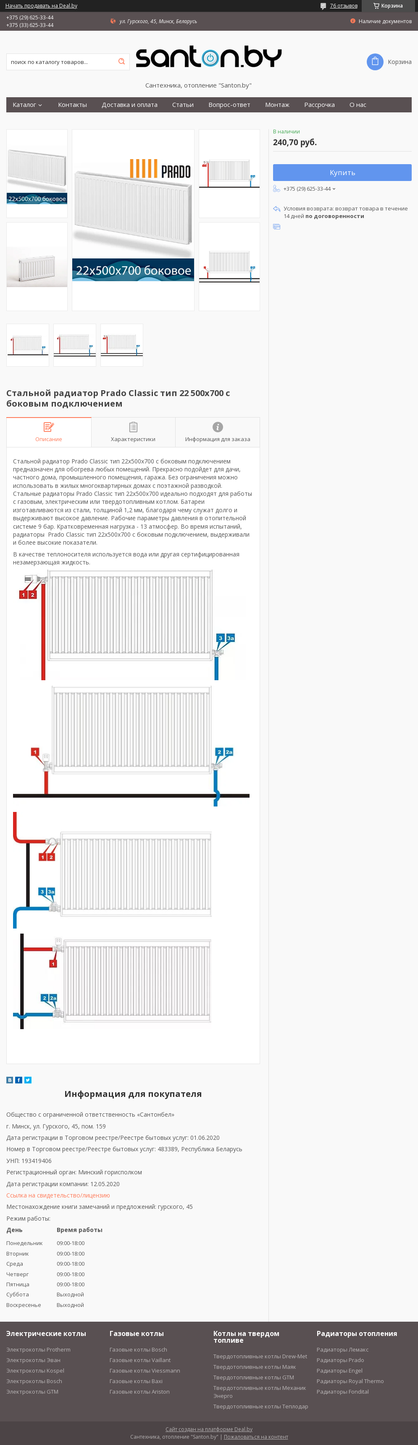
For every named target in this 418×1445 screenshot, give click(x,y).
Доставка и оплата (130, 104)
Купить (342, 172)
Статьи (183, 104)
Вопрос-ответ (229, 104)
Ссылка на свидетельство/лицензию (58, 1195)
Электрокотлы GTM (32, 1391)
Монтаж (277, 104)
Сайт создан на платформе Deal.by (209, 1429)
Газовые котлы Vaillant (140, 1360)
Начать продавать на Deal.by (41, 6)
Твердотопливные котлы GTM (253, 1377)
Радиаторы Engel (340, 1370)
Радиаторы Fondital (343, 1391)
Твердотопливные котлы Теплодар (260, 1406)
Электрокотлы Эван (33, 1360)
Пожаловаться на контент (256, 1436)
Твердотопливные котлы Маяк (254, 1366)
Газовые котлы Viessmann (145, 1370)
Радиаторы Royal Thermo (350, 1381)
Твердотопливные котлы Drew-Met (260, 1356)
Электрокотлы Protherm (38, 1349)
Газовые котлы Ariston (140, 1391)
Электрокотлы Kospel (35, 1370)
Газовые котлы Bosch (138, 1349)
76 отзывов (344, 5)
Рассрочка (319, 104)
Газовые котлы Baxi (136, 1381)
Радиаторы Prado (340, 1360)
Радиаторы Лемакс (342, 1349)
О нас (358, 104)
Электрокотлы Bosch (34, 1381)
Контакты (72, 104)
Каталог (24, 104)
